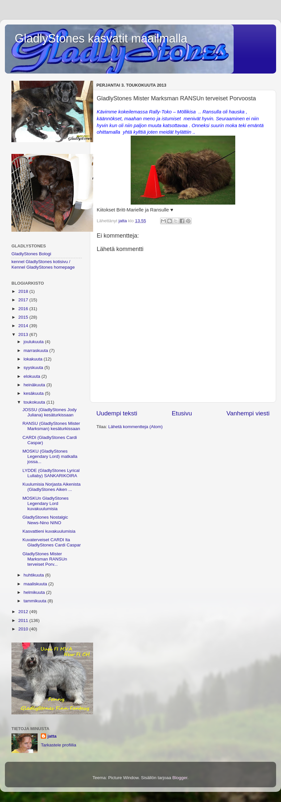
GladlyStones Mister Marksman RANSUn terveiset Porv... (45, 559)
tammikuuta (36, 600)
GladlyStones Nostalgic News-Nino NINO (45, 520)
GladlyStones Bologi (31, 253)
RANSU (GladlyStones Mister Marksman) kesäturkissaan (51, 426)
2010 (23, 629)
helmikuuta (35, 592)
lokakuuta (34, 359)
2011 (23, 620)
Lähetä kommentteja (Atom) (135, 426)
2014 (23, 325)
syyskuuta (34, 367)
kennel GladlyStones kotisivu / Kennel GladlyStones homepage (43, 264)
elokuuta (32, 376)
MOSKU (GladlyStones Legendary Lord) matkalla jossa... (50, 456)
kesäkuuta (34, 393)
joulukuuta (34, 341)
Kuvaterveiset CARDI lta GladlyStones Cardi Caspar (52, 542)
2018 (23, 291)
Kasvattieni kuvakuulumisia (49, 531)
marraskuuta (36, 350)
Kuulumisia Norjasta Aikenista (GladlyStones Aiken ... (52, 487)
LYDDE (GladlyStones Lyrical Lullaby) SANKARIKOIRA (51, 473)
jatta (52, 736)
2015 (23, 317)
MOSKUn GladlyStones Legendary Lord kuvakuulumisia (46, 503)
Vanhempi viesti (248, 413)
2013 (23, 334)
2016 (23, 308)
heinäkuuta (35, 384)
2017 (23, 299)
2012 (23, 611)
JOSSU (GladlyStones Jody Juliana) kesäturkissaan (50, 412)
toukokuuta (35, 402)
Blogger (180, 777)
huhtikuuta (34, 575)
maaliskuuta (36, 583)
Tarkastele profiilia (58, 745)
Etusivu (182, 413)
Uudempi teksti (116, 413)
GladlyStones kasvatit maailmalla (101, 38)
